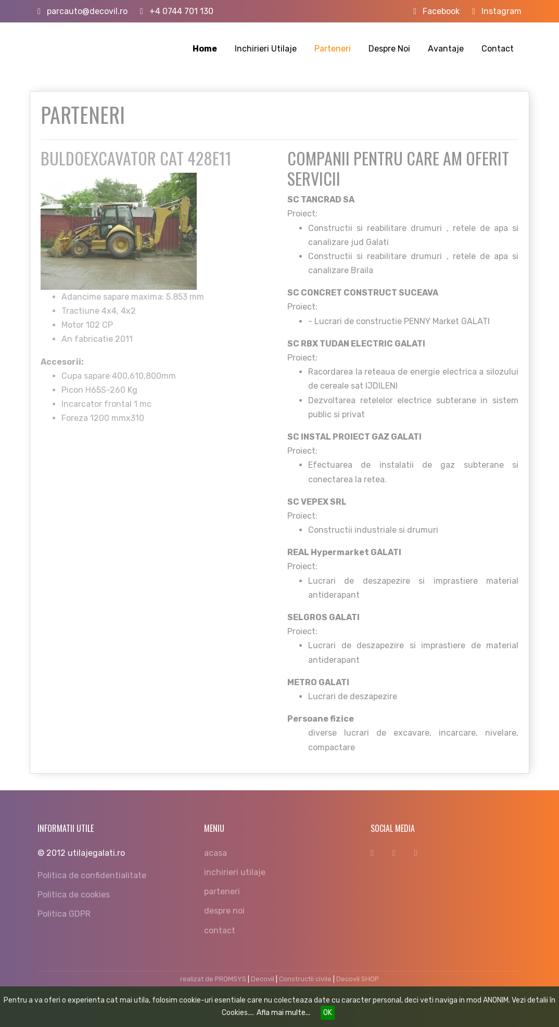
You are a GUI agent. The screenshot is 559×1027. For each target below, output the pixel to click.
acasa (215, 853)
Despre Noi (389, 49)
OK (327, 1012)
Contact (497, 49)
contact (219, 930)
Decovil (262, 979)
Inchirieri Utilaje (266, 49)
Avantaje (446, 49)
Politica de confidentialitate (91, 875)
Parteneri (332, 49)
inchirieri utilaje (234, 872)
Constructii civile (305, 979)
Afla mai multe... (283, 1012)
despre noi (224, 911)
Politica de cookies (73, 895)
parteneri (222, 891)
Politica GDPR (64, 914)
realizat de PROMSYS (213, 979)
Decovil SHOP (357, 979)
